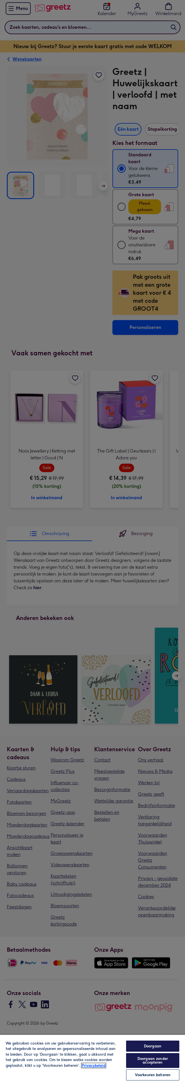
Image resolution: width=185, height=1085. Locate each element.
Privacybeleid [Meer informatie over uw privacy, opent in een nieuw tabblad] (94, 1065)
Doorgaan (152, 1046)
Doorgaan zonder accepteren (152, 1060)
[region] (92, 1059)
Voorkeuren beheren (152, 1075)
